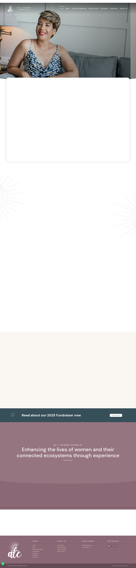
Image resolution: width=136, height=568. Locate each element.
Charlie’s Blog (93, 5)
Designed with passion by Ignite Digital (118, 566)
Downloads (114, 5)
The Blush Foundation (79, 5)
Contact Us (124, 5)
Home (62, 5)
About (68, 5)
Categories (104, 5)
